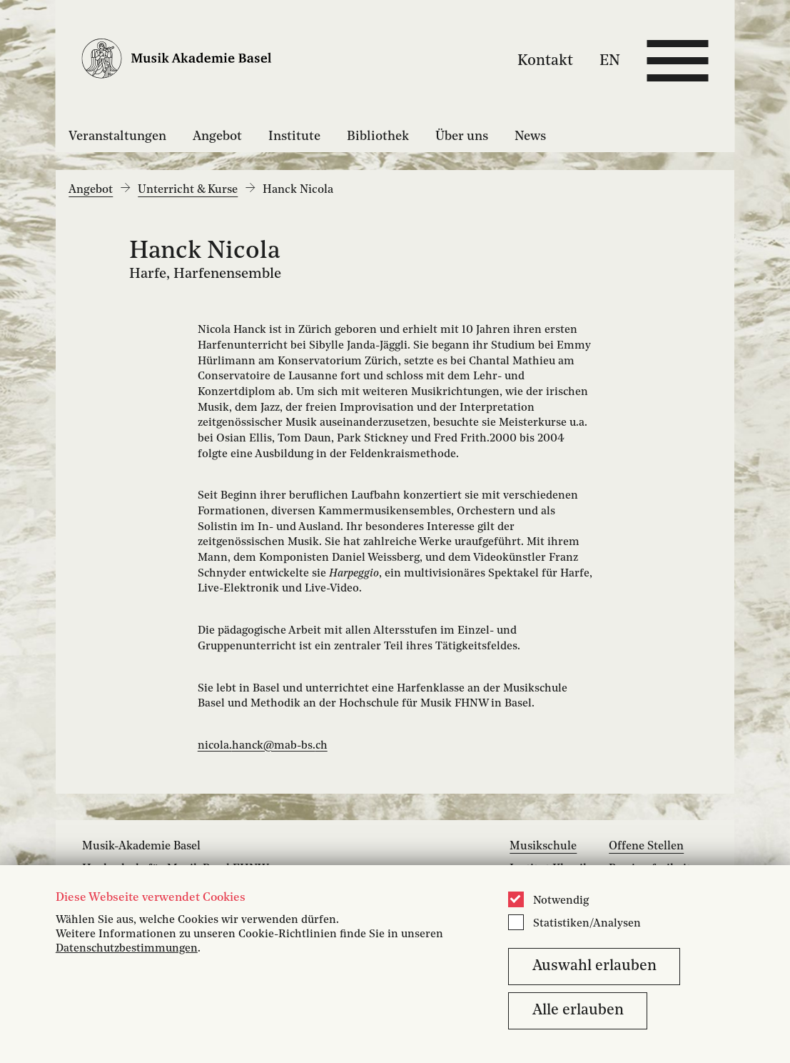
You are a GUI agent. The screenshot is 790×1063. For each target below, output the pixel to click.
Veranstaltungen (117, 136)
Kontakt (545, 60)
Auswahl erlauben (594, 966)
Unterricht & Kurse (188, 190)
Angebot (217, 136)
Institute (294, 136)
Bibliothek (378, 136)
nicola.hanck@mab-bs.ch (263, 746)
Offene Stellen (646, 846)
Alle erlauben (578, 1010)
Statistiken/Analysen (587, 923)
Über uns (461, 136)
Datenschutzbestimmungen (127, 948)
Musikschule (543, 846)
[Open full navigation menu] (677, 61)
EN (609, 60)
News (530, 136)
